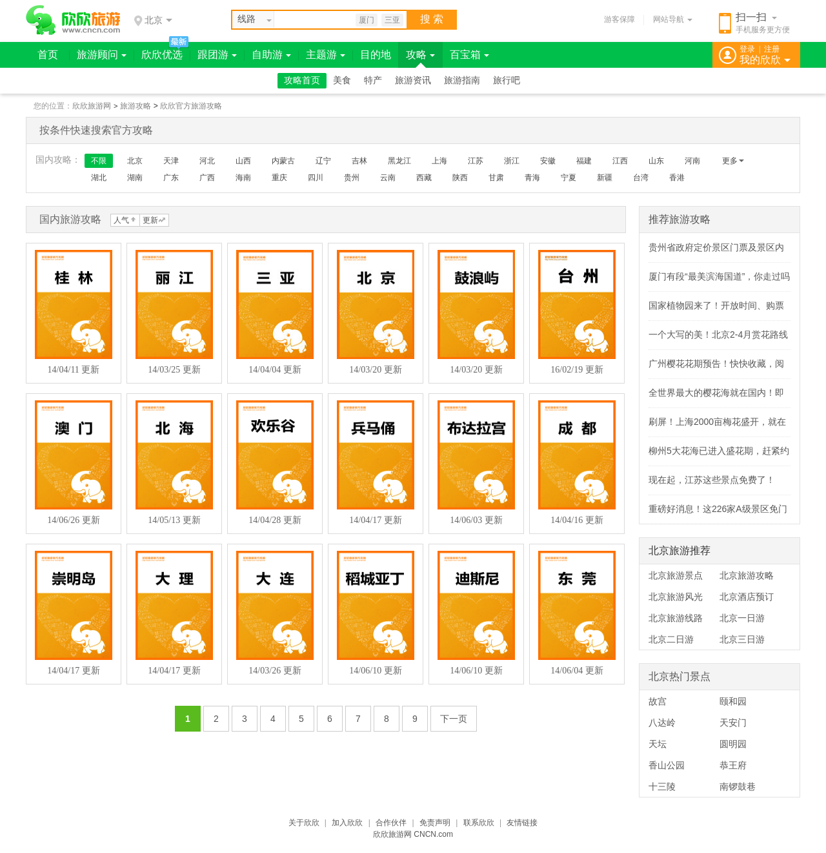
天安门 (733, 722)
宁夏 (568, 177)
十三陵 (662, 786)
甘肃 (496, 177)
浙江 (511, 160)
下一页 (453, 719)
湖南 (135, 177)
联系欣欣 (478, 822)
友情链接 (522, 822)
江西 (620, 160)
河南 (692, 160)
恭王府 (733, 765)
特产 (373, 80)
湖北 (98, 177)
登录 (747, 49)
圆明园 (733, 744)
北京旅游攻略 (747, 575)
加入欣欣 (347, 822)
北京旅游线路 (676, 618)
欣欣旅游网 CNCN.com (413, 834)
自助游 (271, 54)
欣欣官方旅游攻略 (191, 105)
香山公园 (667, 765)
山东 (656, 160)
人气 (121, 220)
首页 (47, 54)
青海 (532, 177)
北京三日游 (742, 639)
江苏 (475, 160)
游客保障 (619, 19)
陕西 (460, 177)
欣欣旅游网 (91, 105)
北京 (135, 160)
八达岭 (662, 722)
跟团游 (217, 54)
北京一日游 (742, 618)
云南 (388, 177)
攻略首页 (302, 80)
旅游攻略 (135, 105)
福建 (584, 160)
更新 (150, 220)
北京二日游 (671, 639)
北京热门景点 (679, 676)
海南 (243, 177)
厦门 (366, 20)
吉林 (359, 160)
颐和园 (733, 701)
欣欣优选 (162, 54)
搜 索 (431, 19)
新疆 (604, 177)
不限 (98, 160)
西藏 (424, 177)
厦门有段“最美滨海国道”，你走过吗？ (724, 276)
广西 (207, 177)
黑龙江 (399, 160)
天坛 (658, 744)
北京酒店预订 (747, 596)
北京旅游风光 (676, 596)
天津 (171, 160)
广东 (171, 177)
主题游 (325, 54)
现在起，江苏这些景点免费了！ (712, 480)
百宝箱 (469, 54)
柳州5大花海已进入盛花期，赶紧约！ (723, 451)
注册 (772, 49)
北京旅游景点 (676, 575)
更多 (733, 160)
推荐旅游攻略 (679, 219)
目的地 (375, 54)
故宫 (658, 701)
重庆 (279, 177)
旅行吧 (506, 80)
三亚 (392, 20)
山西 (243, 160)
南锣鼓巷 (738, 786)
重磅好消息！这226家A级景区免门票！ (727, 509)
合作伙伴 (391, 822)
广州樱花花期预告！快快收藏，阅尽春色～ (734, 363)
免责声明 (434, 822)
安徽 (548, 160)
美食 (342, 80)
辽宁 (323, 160)
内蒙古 (283, 160)
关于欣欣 (303, 822)
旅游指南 (462, 80)
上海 (439, 160)
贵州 (351, 177)
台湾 (641, 177)
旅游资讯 (413, 80)
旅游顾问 (101, 54)
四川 (315, 177)
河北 (207, 160)
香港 (677, 177)
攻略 (420, 54)
